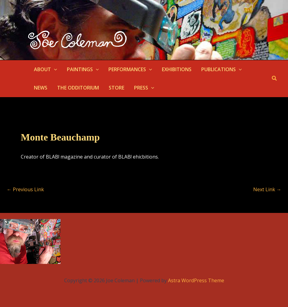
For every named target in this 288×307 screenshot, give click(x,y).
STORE (116, 87)
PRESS (144, 88)
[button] (274, 78)
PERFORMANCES (130, 69)
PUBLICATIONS (221, 69)
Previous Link (25, 189)
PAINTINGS (83, 69)
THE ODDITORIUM (78, 87)
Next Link (267, 189)
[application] (54, 69)
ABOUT (45, 69)
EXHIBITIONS (176, 69)
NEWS (40, 87)
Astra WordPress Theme (196, 280)
